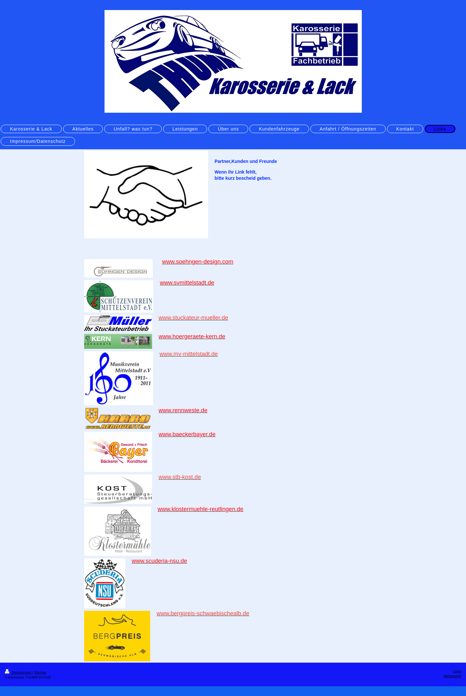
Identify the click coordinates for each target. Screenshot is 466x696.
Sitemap (40, 672)
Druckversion (18, 672)
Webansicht (452, 676)
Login (457, 671)
